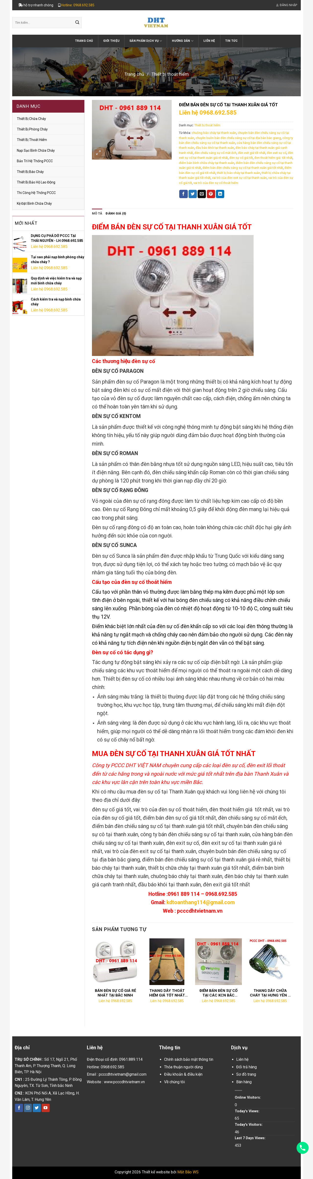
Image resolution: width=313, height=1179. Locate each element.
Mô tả (97, 213)
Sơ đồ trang (246, 1074)
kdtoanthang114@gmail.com (201, 902)
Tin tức (231, 41)
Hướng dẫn (182, 41)
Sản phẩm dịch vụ (145, 41)
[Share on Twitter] (193, 194)
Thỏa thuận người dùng (183, 1067)
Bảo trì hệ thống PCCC (35, 161)
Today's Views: (247, 1111)
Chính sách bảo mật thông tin (188, 1059)
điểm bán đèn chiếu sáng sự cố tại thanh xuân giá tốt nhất (242, 168)
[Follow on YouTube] (46, 1108)
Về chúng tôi (174, 1082)
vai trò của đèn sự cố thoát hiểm (215, 183)
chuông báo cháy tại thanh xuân (214, 133)
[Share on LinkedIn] (220, 194)
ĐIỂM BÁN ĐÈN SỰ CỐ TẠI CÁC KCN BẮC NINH (218, 993)
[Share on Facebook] (183, 194)
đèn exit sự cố (276, 153)
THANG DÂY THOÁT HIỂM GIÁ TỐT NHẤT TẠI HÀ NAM (167, 993)
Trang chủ (84, 41)
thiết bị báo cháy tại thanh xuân (238, 173)
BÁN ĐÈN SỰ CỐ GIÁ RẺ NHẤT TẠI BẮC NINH (115, 993)
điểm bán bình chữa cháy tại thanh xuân (206, 163)
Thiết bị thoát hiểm (170, 74)
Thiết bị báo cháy (30, 172)
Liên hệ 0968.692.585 (49, 246)
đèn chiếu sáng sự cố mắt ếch (215, 153)
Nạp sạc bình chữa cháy (36, 150)
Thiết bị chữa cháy (31, 119)
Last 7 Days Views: (251, 1138)
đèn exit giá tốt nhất (251, 153)
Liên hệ (209, 41)
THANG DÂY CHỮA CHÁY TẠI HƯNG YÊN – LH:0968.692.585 (270, 993)
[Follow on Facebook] (19, 1108)
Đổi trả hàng (246, 1067)
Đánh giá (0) (116, 213)
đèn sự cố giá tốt (241, 158)
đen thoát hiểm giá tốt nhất (273, 158)
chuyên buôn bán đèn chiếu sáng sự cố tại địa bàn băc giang (238, 138)
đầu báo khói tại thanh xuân (215, 148)
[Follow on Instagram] (28, 1108)
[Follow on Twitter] (37, 1108)
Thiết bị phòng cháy (32, 129)
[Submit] (77, 23)
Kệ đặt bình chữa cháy (34, 203)
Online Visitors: (248, 1097)
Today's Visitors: (249, 1125)
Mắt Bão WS (188, 1172)
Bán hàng (244, 1082)
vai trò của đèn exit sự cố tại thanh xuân (239, 178)
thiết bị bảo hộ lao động (36, 182)
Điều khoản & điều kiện (183, 1074)
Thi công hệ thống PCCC (36, 193)
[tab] (97, 213)
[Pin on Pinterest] (211, 194)
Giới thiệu (111, 41)
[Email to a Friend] (202, 194)
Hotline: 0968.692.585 (77, 5)
